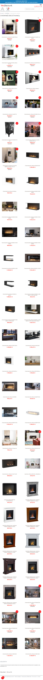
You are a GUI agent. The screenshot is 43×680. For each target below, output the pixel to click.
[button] (2, 677)
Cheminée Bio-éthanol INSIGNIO (33, 345)
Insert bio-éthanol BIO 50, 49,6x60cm (32, 474)
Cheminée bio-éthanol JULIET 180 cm (32, 62)
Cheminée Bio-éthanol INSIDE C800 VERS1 (32, 192)
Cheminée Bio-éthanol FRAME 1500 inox (32, 629)
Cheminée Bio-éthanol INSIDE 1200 (32, 165)
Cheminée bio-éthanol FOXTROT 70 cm (9, 140)
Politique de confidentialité (26, 676)
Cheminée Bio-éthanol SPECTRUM (9, 345)
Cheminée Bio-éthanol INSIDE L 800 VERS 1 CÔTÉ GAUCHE (32, 295)
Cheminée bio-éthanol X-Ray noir (10, 448)
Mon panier (8, 9)
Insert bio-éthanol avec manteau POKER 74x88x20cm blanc (10, 526)
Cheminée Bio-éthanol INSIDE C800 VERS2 (9, 217)
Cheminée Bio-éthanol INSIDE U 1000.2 (10, 295)
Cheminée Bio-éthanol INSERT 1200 (32, 422)
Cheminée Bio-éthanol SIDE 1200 (32, 653)
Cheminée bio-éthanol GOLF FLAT (9, 474)
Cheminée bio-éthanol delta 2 (32, 88)
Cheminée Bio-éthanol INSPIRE (9, 396)
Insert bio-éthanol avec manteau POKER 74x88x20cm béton (33, 500)
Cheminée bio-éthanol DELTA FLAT (32, 448)
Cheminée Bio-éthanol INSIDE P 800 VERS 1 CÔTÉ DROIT (9, 320)
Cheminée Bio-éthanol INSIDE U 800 (10, 268)
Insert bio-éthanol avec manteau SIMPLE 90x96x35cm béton (10, 603)
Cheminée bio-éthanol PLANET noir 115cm (32, 38)
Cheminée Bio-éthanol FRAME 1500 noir (9, 629)
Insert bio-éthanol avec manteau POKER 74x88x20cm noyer (10, 552)
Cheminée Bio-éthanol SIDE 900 (10, 653)
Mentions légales (18, 676)
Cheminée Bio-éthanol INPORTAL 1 (9, 371)
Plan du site (34, 676)
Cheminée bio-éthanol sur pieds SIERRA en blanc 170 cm (10, 166)
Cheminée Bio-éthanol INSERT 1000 (9, 422)
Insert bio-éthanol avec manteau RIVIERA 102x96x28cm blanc (33, 552)
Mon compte (2, 9)
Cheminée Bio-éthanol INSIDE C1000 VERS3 (32, 243)
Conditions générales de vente (8, 676)
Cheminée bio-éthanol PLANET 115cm (10, 37)
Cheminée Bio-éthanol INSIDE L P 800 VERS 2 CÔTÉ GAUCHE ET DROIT (32, 320)
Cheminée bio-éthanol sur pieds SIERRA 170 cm (32, 140)
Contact (38, 676)
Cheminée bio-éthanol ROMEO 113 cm (32, 114)
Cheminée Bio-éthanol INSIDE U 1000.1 (32, 268)
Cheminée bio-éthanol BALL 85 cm (9, 88)
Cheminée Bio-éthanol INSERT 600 (32, 396)
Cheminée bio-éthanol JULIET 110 (10, 114)
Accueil (1, 13)
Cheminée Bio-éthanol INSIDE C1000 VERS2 (10, 243)
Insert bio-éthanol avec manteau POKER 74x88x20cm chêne (33, 526)
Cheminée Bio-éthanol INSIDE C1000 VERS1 (32, 217)
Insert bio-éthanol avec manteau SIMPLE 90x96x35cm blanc (33, 577)
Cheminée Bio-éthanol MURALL (9, 191)
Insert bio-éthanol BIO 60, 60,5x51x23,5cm (9, 500)
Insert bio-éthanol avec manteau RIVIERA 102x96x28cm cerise (10, 577)
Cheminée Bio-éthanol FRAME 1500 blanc (32, 603)
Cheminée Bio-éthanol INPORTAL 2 (32, 371)
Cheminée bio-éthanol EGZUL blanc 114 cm (9, 63)
